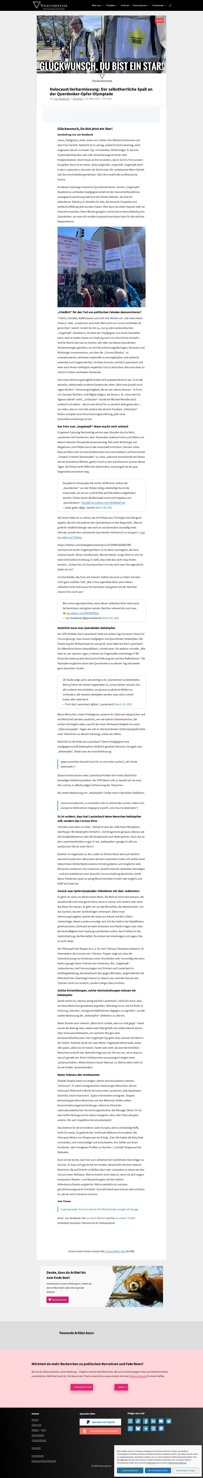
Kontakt (36, 1447)
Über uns (96, 6)
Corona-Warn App (114, 1251)
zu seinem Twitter (125, 1218)
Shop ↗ (122, 1387)
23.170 (159, 20)
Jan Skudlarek (62, 98)
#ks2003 (86, 502)
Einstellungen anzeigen (185, 1470)
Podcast (125, 6)
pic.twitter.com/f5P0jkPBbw (83, 613)
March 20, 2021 (103, 507)
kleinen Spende (138, 1376)
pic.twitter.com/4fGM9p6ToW (108, 502)
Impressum (151, 1463)
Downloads (158, 6)
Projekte (111, 6)
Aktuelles (78, 98)
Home (35, 1419)
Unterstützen (140, 6)
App (43, 1429)
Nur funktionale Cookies (158, 1470)
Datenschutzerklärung (177, 1463)
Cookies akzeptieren (130, 1470)
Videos (35, 1429)
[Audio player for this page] (101, 114)
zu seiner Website (96, 1218)
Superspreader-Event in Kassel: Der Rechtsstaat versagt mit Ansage (99, 1209)
